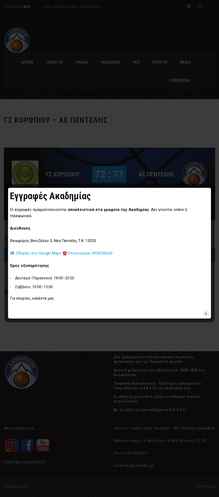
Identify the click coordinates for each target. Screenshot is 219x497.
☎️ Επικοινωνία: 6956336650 (87, 253)
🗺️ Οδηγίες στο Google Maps (36, 253)
